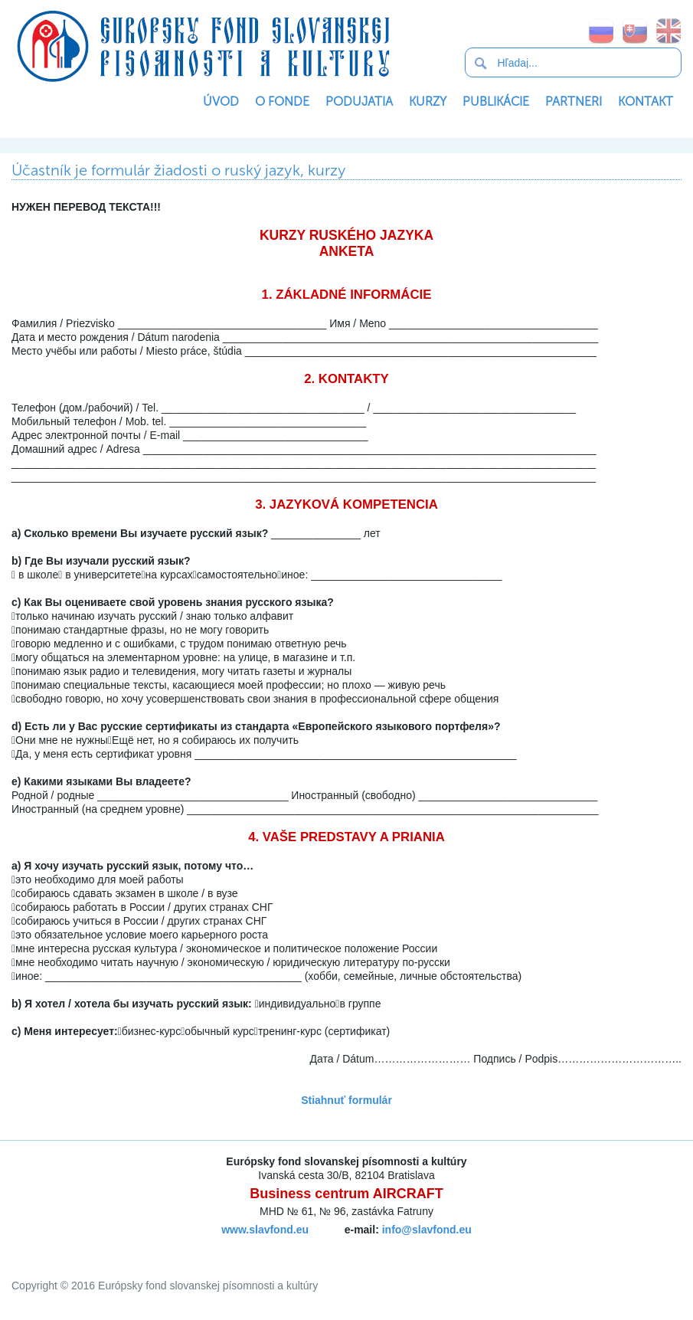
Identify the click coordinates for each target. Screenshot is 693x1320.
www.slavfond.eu (265, 1229)
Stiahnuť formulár (346, 1100)
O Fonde (282, 101)
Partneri (573, 101)
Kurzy (427, 101)
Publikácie (496, 101)
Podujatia (359, 101)
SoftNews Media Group (373, 1247)
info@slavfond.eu (427, 1229)
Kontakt (645, 101)
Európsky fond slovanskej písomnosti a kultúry (202, 46)
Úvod (221, 101)
